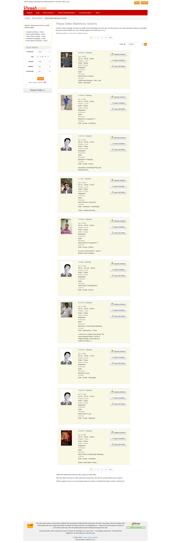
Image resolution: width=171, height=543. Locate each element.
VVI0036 (81, 262)
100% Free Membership (67, 13)
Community (29, 71)
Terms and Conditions (90, 537)
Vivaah (27, 18)
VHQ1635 (81, 390)
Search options (37, 18)
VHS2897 (81, 219)
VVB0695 (81, 95)
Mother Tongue (83, 65)
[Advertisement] (37, 135)
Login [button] (137, 2)
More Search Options (36, 82)
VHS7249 (81, 303)
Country (30, 61)
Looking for (29, 51)
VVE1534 (81, 136)
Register (29, 13)
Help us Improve (136, 527)
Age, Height (82, 56)
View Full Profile (118, 66)
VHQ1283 (81, 350)
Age (32, 56)
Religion (30, 66)
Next (110, 37)
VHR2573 (81, 431)
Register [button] (144, 2)
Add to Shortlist (118, 60)
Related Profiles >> (37, 90)
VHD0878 (81, 53)
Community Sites (85, 13)
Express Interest (118, 54)
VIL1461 (81, 179)
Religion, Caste (83, 61)
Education (81, 74)
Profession (81, 69)
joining (103, 30)
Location (81, 78)
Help (98, 13)
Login (37, 13)
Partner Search (49, 13)
